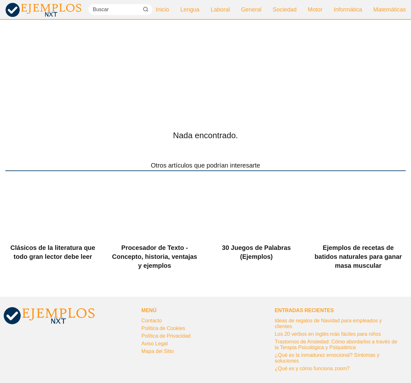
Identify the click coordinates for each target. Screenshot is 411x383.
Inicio (162, 9)
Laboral (220, 9)
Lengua (190, 9)
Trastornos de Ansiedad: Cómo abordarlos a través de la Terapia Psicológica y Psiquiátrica (336, 344)
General (251, 9)
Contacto (151, 320)
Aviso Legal (154, 343)
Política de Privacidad (166, 336)
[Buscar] (145, 9)
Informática (348, 9)
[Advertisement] (205, 67)
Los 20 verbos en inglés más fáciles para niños (328, 334)
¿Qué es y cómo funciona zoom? (312, 368)
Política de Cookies (163, 328)
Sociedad (285, 9)
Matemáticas (389, 9)
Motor (315, 9)
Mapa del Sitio (157, 351)
